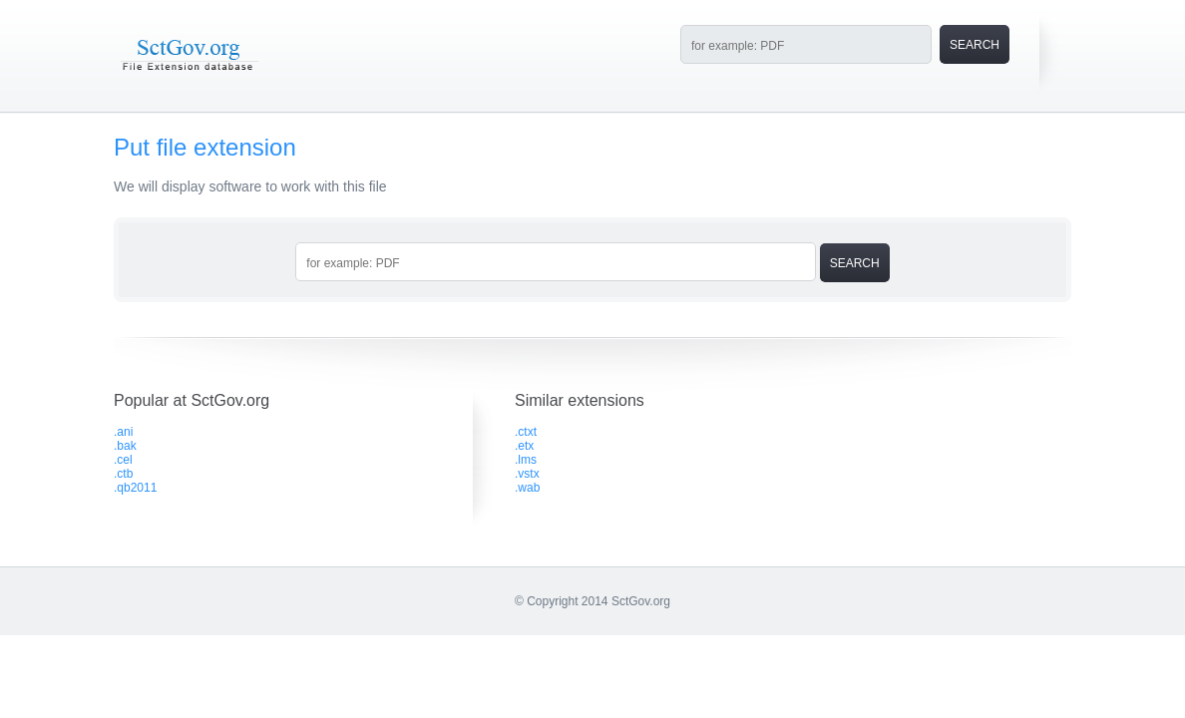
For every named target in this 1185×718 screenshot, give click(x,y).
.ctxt (526, 432)
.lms (526, 460)
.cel (123, 460)
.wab (527, 488)
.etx (524, 446)
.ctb (123, 474)
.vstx (527, 474)
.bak (125, 446)
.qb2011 (135, 488)
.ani (123, 432)
